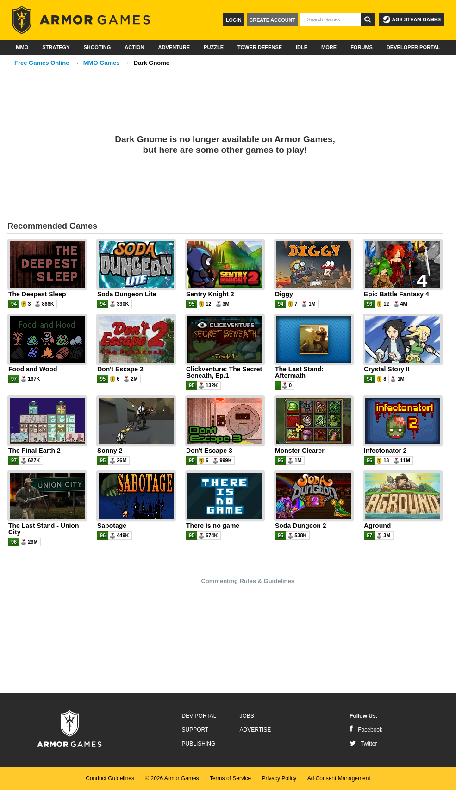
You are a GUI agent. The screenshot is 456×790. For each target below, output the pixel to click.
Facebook (366, 730)
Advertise (255, 730)
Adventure (174, 47)
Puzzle (214, 47)
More (329, 47)
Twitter (363, 743)
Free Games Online (41, 62)
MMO (22, 47)
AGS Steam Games (412, 19)
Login (234, 20)
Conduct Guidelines (110, 778)
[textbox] (330, 19)
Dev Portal (199, 716)
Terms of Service (230, 778)
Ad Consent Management (338, 778)
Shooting (97, 47)
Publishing (199, 743)
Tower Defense (259, 47)
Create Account (272, 20)
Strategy (55, 47)
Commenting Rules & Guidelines (247, 580)
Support (195, 730)
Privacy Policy (279, 778)
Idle (301, 47)
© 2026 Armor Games (172, 778)
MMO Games (101, 62)
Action (134, 47)
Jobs (247, 716)
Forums (361, 47)
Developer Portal (413, 47)
